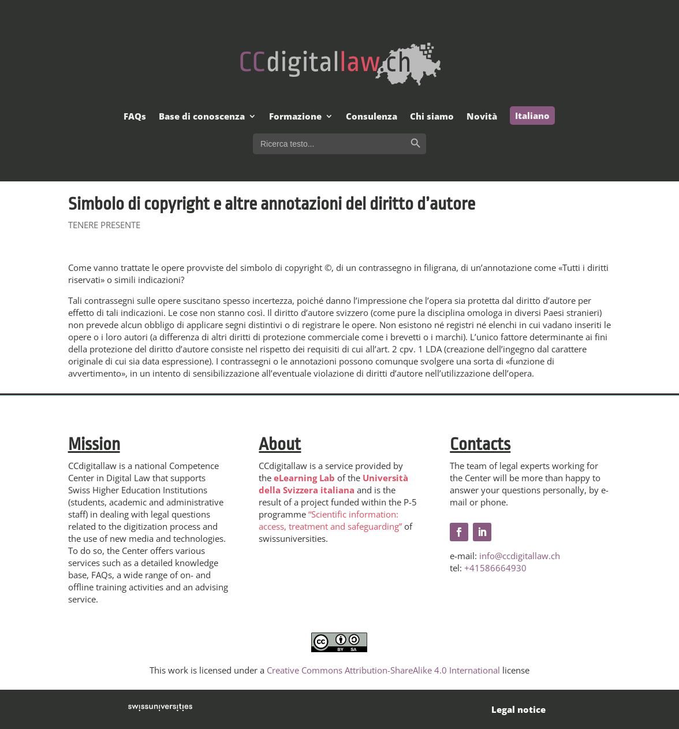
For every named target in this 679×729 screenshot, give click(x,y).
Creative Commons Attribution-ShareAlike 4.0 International (383, 670)
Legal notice (518, 709)
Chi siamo (432, 117)
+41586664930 (495, 568)
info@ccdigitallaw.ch (519, 555)
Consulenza (371, 117)
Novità (482, 117)
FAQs (135, 117)
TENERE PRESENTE (104, 224)
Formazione (295, 117)
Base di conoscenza (202, 117)
